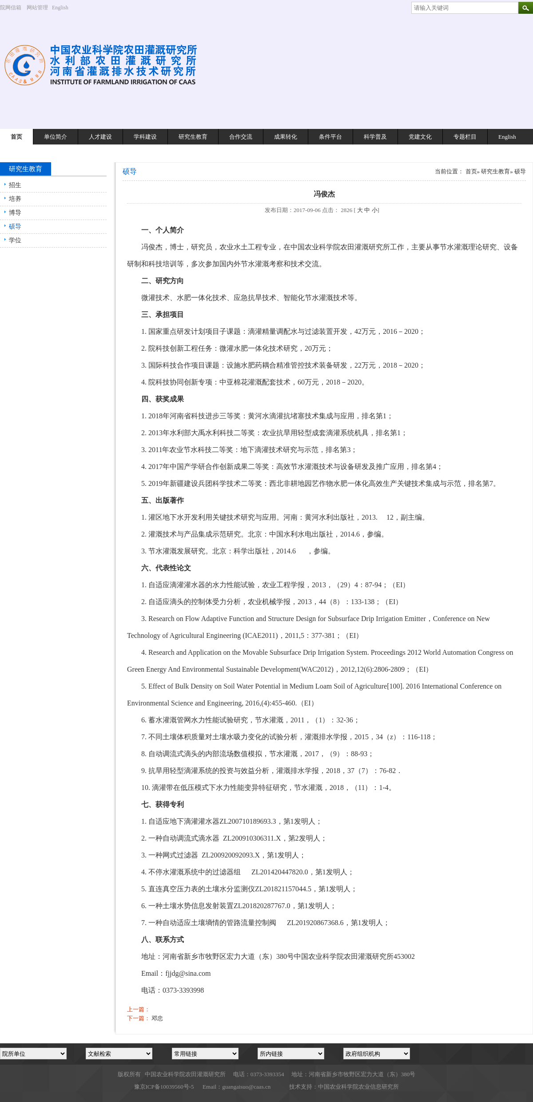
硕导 (15, 226)
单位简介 (55, 136)
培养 (15, 199)
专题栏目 (465, 136)
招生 (15, 185)
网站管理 (37, 7)
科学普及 (375, 136)
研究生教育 (193, 136)
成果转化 (285, 136)
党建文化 (420, 136)
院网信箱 (10, 7)
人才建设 (100, 136)
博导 (15, 212)
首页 (16, 136)
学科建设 (145, 136)
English (63, 7)
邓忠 (157, 1018)
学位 (15, 240)
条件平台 (330, 136)
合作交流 (240, 136)
